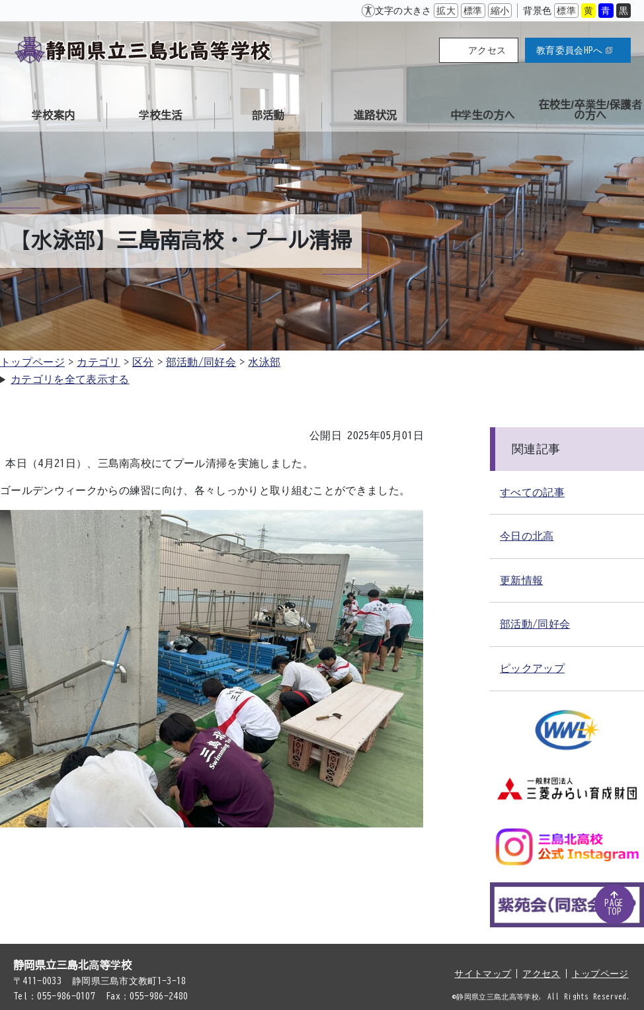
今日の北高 (527, 535)
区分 (143, 362)
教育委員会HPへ (574, 50)
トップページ (32, 362)
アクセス (487, 50)
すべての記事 (532, 492)
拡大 (446, 10)
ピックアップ (532, 668)
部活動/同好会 (201, 362)
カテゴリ (98, 362)
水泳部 (264, 362)
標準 (473, 10)
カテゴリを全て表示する (70, 379)
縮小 (500, 10)
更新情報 (521, 580)
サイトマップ (482, 973)
